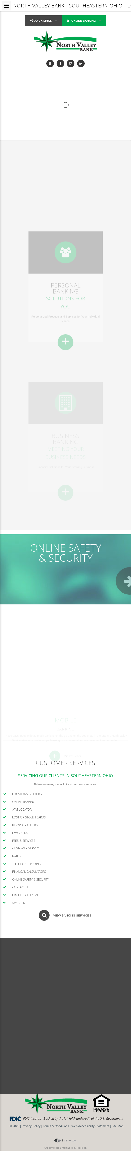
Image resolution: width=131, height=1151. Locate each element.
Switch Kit (19, 903)
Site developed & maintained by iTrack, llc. (65, 1148)
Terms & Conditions (56, 1126)
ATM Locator (22, 809)
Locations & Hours (27, 794)
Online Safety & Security (30, 879)
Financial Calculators (29, 871)
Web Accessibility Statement (90, 1126)
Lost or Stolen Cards (29, 817)
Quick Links (43, 20)
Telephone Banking (26, 864)
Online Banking (84, 20)
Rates (16, 856)
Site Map (117, 1126)
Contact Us (20, 887)
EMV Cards (20, 833)
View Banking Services (72, 915)
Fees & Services (23, 841)
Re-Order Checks (25, 825)
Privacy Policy (31, 1126)
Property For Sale (26, 895)
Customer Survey (25, 848)
